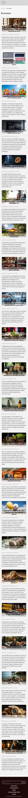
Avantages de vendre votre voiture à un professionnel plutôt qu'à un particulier (14, 303)
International (14, 788)
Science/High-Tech (14, 792)
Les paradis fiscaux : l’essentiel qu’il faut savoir (14, 682)
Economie (14, 786)
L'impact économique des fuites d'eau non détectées (14, 547)
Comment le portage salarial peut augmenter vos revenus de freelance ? (14, 201)
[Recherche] (12, 782)
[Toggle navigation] (3, 2)
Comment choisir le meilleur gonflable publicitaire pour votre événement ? (14, 96)
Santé (14, 790)
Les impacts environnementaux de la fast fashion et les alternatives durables (14, 409)
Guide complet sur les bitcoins (14, 714)
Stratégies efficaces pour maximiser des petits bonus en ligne (14, 63)
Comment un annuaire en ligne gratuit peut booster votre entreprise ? (14, 131)
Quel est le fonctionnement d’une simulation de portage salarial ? (14, 581)
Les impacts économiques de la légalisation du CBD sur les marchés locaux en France (14, 338)
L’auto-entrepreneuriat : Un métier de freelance (14, 647)
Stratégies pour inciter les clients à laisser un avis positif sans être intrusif (14, 479)
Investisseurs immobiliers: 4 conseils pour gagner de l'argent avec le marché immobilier (14, 752)
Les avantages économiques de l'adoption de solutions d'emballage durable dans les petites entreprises (14, 374)
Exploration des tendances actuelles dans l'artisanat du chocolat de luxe (14, 29)
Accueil (3, 8)
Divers (14, 794)
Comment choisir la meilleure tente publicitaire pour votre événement (14, 235)
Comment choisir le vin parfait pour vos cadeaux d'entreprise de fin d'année (14, 268)
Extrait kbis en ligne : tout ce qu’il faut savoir (14, 613)
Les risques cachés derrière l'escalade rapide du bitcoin (14, 165)
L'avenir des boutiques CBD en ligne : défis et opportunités (14, 443)
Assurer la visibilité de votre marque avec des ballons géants (14, 512)
